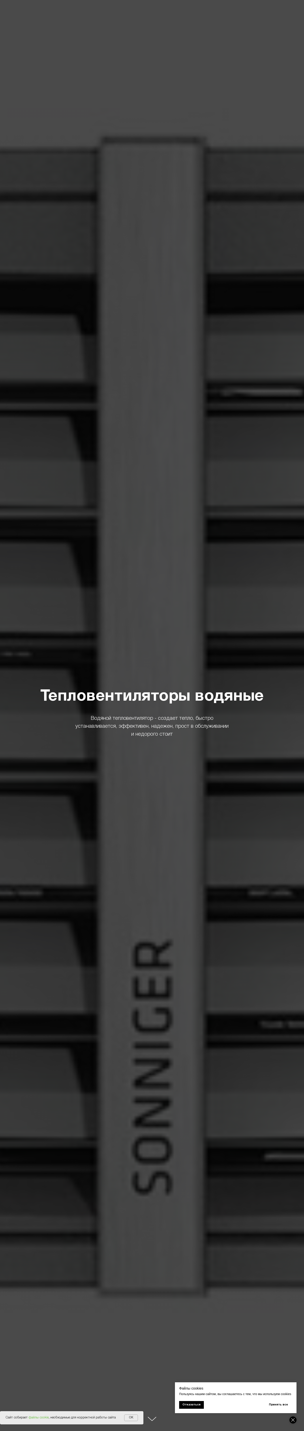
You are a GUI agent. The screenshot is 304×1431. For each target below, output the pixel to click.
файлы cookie (38, 1417)
